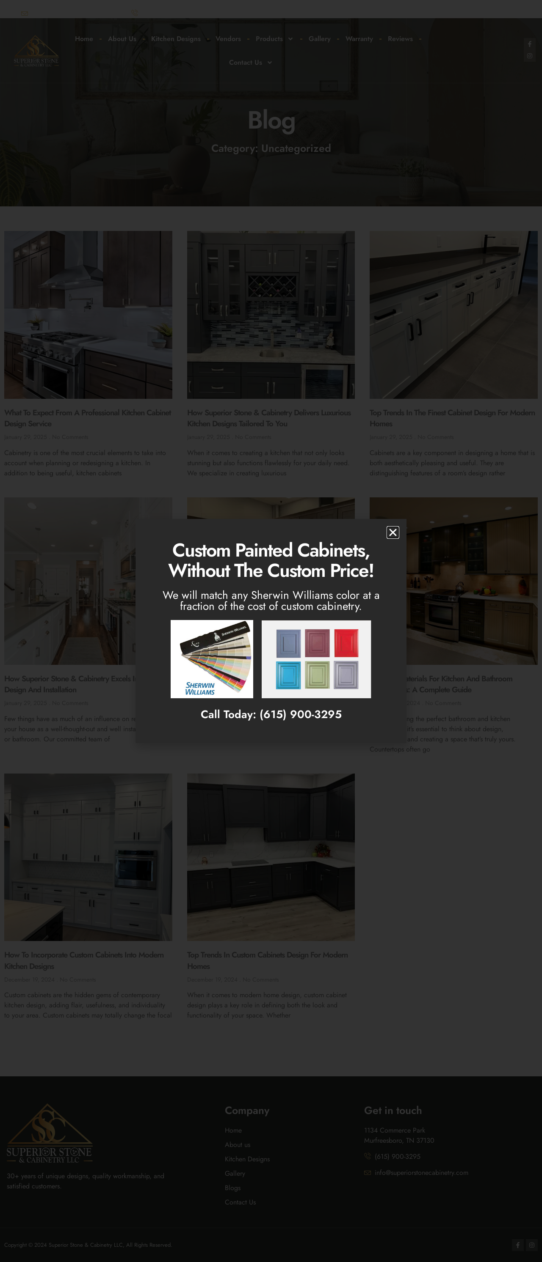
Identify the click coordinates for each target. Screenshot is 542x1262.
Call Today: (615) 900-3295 (271, 714)
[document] (271, 631)
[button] (393, 532)
